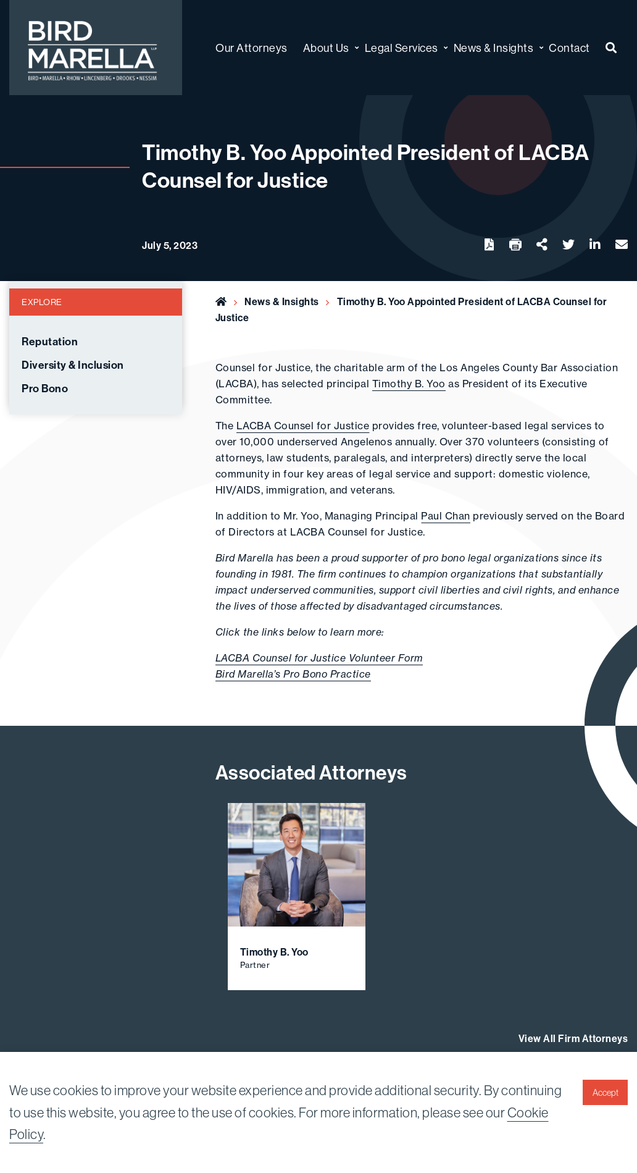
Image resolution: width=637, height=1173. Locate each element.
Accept (605, 1092)
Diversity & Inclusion (73, 365)
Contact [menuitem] (569, 48)
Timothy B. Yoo (409, 383)
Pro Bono (45, 388)
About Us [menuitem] (326, 48)
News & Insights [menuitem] (494, 48)
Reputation (50, 341)
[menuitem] (611, 47)
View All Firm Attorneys (573, 1038)
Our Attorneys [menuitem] (251, 48)
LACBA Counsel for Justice (303, 425)
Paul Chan (445, 516)
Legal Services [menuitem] (401, 48)
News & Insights (281, 301)
